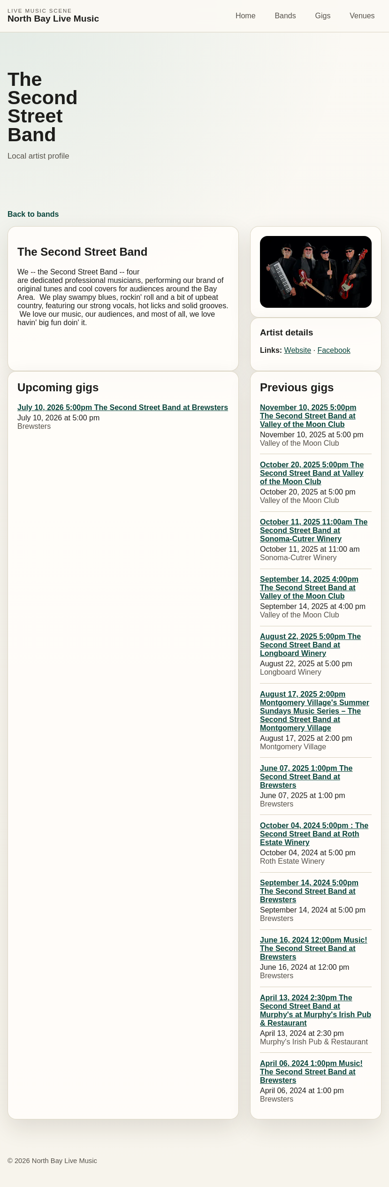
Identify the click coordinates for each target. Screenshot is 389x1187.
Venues (362, 16)
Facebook (333, 350)
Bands (285, 16)
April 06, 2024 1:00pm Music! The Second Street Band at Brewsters (311, 1071)
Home (246, 16)
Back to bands (33, 214)
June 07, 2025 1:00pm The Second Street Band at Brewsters (306, 776)
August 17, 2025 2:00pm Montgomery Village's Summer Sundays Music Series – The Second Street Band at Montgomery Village (314, 711)
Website (298, 350)
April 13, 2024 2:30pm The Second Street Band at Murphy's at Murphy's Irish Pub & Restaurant (315, 1010)
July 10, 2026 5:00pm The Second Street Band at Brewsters (122, 407)
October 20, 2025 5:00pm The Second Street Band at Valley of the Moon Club (312, 473)
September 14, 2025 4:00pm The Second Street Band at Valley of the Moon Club (309, 587)
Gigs (323, 16)
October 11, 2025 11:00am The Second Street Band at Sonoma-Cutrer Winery (313, 530)
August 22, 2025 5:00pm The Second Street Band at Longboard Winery (310, 644)
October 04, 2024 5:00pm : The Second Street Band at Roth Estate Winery (314, 834)
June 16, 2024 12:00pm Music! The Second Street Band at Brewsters (313, 948)
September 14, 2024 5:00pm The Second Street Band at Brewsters (309, 891)
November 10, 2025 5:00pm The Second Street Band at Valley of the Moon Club (308, 415)
